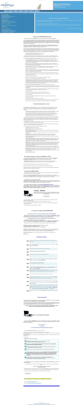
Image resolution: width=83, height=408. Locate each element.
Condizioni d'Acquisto (47, 403)
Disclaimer (43, 403)
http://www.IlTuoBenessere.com (32, 381)
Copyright (40, 403)
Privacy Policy (37, 403)
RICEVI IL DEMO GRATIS (59, 7)
